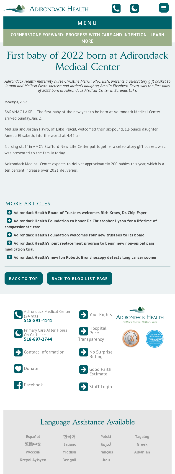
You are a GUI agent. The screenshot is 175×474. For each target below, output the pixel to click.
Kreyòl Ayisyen (33, 459)
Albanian (142, 452)
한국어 (69, 436)
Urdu (105, 459)
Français (105, 452)
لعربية (106, 444)
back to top (23, 278)
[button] (164, 8)
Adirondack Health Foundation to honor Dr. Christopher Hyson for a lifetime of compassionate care (81, 223)
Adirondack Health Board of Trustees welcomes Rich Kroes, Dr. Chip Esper (80, 212)
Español (33, 436)
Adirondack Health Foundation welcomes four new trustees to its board (79, 235)
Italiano (69, 444)
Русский (33, 452)
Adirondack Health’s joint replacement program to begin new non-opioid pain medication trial (79, 246)
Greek (142, 444)
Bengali (69, 459)
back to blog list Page (80, 278)
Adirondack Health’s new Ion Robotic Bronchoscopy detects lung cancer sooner (85, 257)
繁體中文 (33, 444)
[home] (47, 8)
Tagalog (142, 436)
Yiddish (69, 452)
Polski (105, 436)
